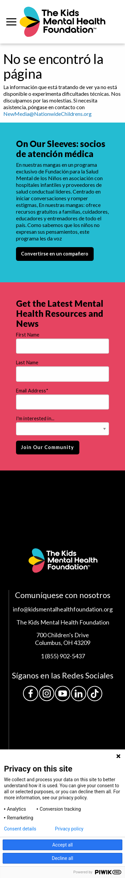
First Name (27, 335)
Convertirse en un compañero (54, 254)
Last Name (27, 362)
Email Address (32, 390)
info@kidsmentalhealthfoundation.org (63, 609)
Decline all (62, 858)
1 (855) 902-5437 (63, 656)
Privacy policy (69, 828)
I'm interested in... (35, 418)
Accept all (62, 845)
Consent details (20, 828)
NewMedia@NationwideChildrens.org (47, 114)
